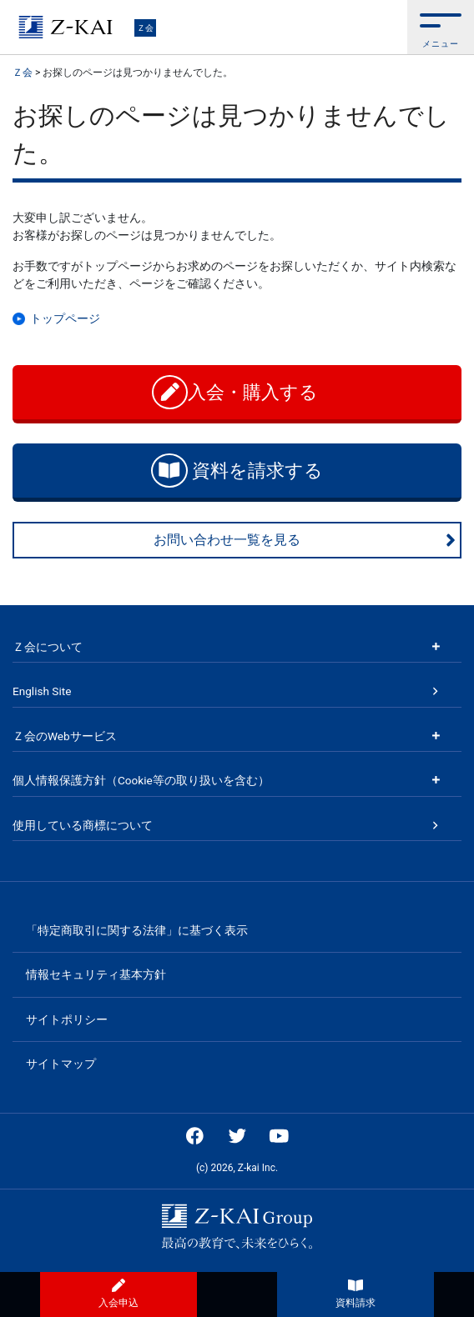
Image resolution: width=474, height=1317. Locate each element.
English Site (42, 691)
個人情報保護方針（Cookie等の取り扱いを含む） (141, 780)
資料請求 (355, 1294)
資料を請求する (237, 470)
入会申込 (118, 1294)
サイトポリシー (67, 1019)
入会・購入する (237, 392)
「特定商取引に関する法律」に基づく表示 (137, 930)
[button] (440, 27)
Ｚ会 (145, 28)
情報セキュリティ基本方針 (96, 974)
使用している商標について (83, 825)
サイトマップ (61, 1063)
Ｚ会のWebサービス (65, 736)
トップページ (65, 318)
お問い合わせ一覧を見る (305, 540)
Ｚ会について (48, 646)
